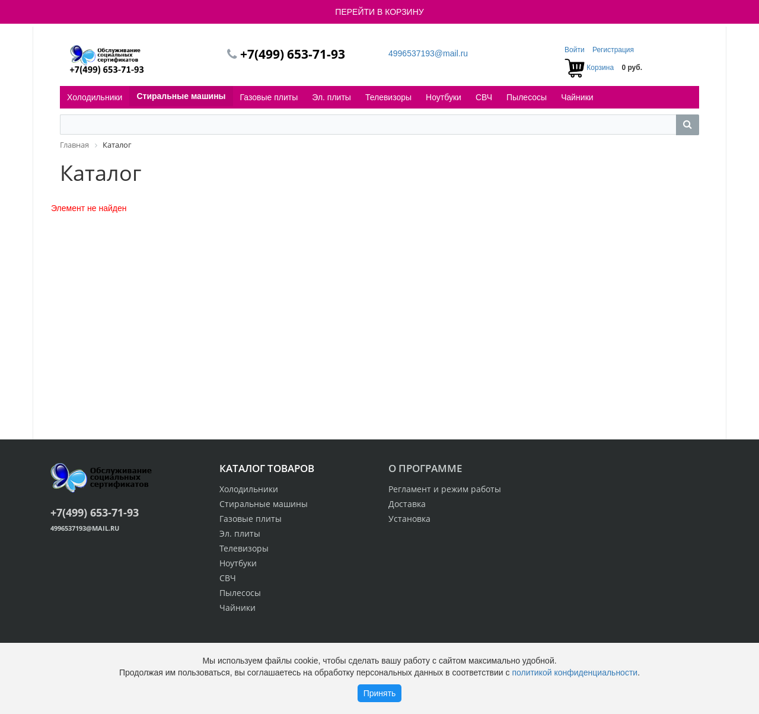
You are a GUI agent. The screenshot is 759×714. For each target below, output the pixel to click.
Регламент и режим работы (444, 489)
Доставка (407, 503)
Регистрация (613, 50)
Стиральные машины (180, 96)
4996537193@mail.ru (428, 53)
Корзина (600, 67)
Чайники (577, 97)
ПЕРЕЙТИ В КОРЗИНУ (379, 12)
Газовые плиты (269, 97)
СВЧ (484, 97)
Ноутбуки (443, 97)
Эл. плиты (331, 97)
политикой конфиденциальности (574, 672)
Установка (409, 518)
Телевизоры (388, 97)
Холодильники (94, 97)
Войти (575, 50)
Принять (379, 693)
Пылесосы (526, 97)
